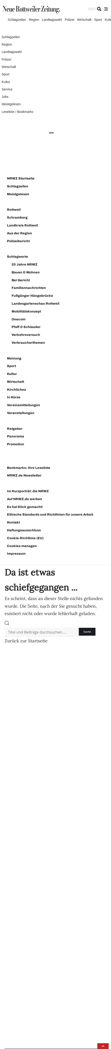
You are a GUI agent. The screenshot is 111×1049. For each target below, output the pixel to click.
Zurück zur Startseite (26, 641)
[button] (103, 1046)
